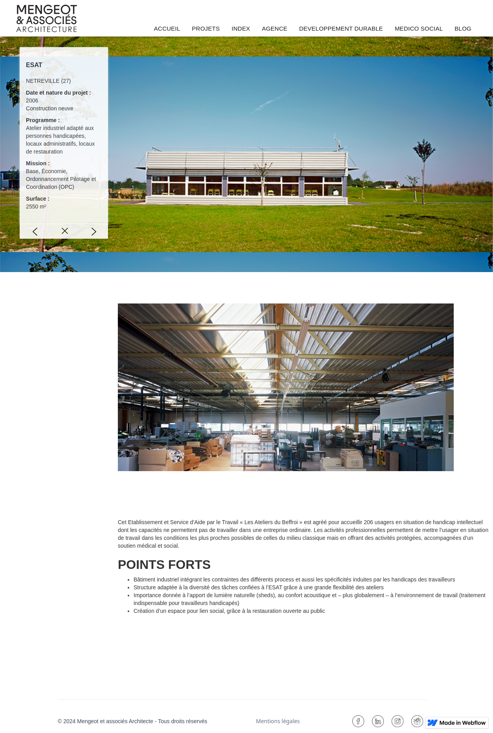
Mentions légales (278, 721)
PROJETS (206, 28)
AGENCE (275, 28)
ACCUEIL (167, 28)
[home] (46, 18)
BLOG (463, 28)
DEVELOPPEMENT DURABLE (341, 28)
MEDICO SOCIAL (419, 28)
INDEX (241, 28)
